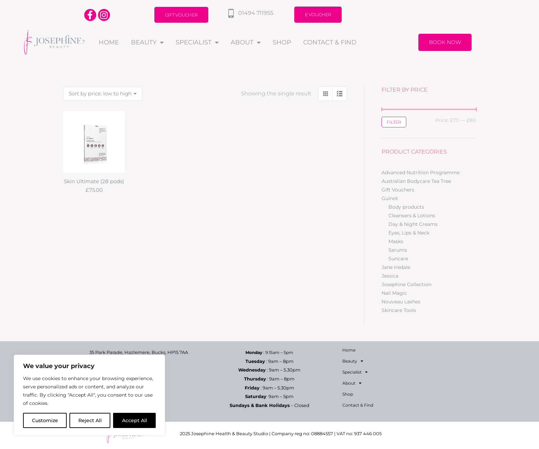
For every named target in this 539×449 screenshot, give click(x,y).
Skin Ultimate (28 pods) (94, 181)
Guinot (390, 198)
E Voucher (318, 14)
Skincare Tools (399, 310)
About (246, 42)
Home (109, 42)
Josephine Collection (406, 284)
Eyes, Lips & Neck (408, 233)
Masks (395, 241)
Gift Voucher (181, 15)
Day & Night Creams (413, 224)
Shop (282, 42)
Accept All (134, 420)
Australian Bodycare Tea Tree (416, 181)
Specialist (197, 42)
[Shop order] (102, 94)
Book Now (445, 42)
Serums (397, 250)
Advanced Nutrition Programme (421, 172)
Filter (394, 122)
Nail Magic (394, 293)
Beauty (147, 42)
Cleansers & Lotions (411, 215)
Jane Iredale (396, 267)
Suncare (398, 258)
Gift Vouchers (398, 190)
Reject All (90, 420)
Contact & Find (329, 42)
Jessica (390, 276)
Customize (45, 420)
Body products (406, 207)
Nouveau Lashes (401, 302)
